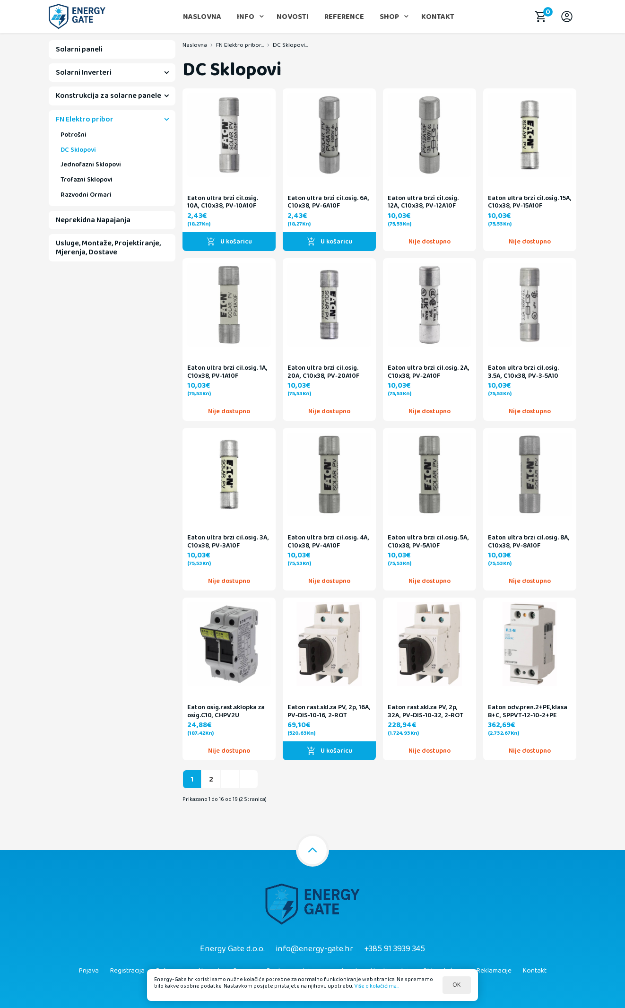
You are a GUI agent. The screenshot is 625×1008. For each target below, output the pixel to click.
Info (245, 17)
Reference (344, 17)
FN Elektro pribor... (240, 45)
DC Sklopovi (78, 150)
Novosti (293, 17)
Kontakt (437, 17)
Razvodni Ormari (86, 195)
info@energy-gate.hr (314, 949)
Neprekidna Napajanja (93, 220)
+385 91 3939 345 (394, 949)
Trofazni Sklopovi (87, 179)
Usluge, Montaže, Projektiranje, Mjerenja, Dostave (108, 247)
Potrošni (74, 135)
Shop (389, 17)
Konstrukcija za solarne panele (108, 96)
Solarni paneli (79, 49)
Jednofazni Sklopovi (91, 164)
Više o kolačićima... (376, 986)
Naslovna (202, 17)
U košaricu (229, 241)
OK (456, 985)
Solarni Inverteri (84, 72)
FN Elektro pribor (84, 119)
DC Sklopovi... (290, 45)
